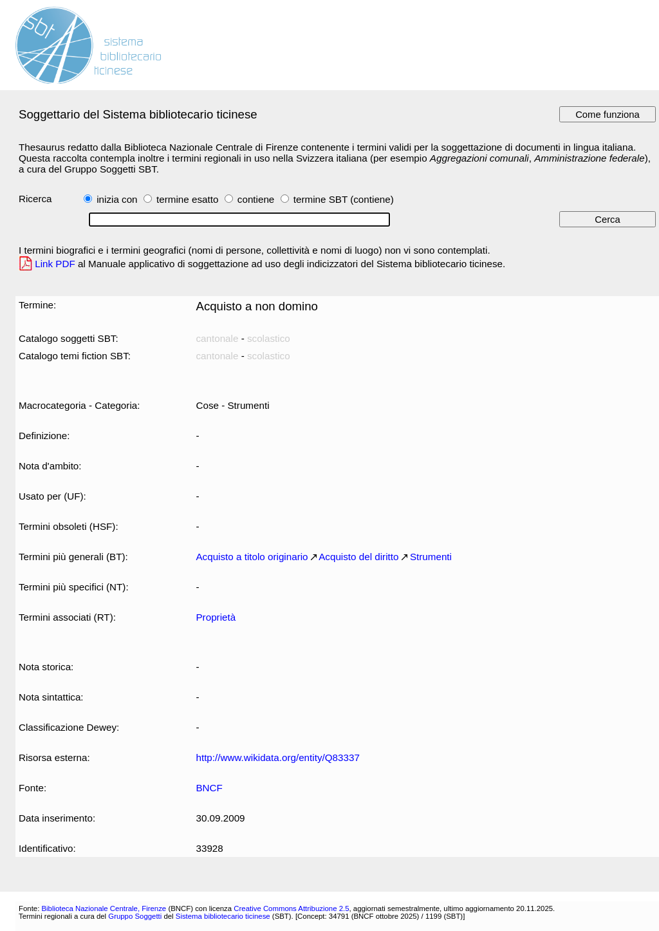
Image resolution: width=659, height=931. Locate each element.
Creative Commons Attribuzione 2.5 (291, 908)
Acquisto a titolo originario (252, 556)
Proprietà (216, 617)
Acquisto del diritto (358, 556)
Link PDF (55, 263)
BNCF (209, 787)
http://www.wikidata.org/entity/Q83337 (277, 757)
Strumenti (431, 556)
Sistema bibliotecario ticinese (223, 916)
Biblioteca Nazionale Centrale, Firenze (103, 908)
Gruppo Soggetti (135, 916)
